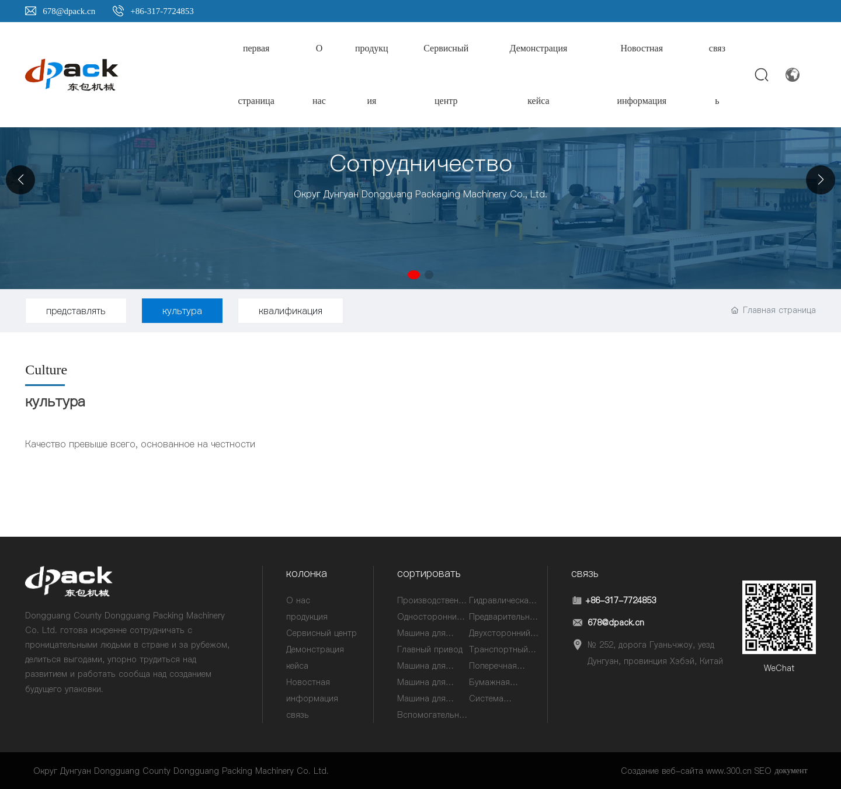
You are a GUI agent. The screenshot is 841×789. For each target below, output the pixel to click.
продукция (307, 617)
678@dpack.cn (69, 11)
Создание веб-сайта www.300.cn (686, 771)
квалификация (290, 310)
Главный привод (430, 649)
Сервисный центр (321, 633)
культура (182, 310)
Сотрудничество (420, 163)
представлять (76, 310)
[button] (415, 276)
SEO (763, 771)
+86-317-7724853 (161, 11)
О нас (298, 600)
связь (297, 715)
